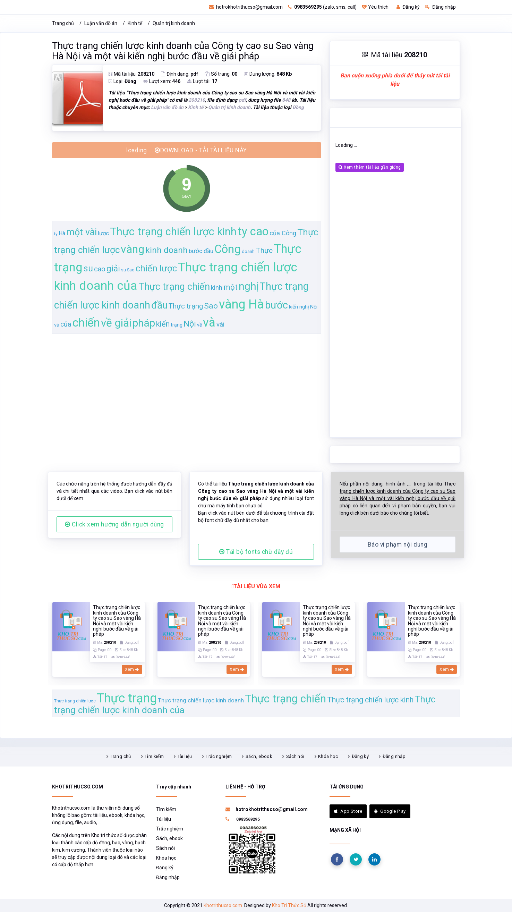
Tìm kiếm (154, 756)
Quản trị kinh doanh (174, 23)
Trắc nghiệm (219, 756)
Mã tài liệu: (131, 74)
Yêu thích (375, 7)
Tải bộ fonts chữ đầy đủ (256, 551)
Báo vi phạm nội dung (397, 544)
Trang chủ (63, 23)
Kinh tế (135, 23)
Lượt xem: (161, 81)
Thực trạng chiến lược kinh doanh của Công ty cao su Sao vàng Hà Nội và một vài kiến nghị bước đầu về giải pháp (183, 51)
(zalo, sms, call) (322, 7)
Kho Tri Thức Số (289, 905)
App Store (348, 811)
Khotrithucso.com (223, 905)
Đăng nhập (440, 7)
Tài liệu (185, 756)
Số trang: (221, 74)
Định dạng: (179, 74)
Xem (132, 669)
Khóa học (328, 756)
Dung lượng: (268, 74)
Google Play (390, 811)
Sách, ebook (259, 756)
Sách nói (295, 756)
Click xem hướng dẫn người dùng (114, 524)
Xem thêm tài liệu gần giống (370, 167)
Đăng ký (408, 7)
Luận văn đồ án (100, 23)
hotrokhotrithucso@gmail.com (246, 7)
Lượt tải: (202, 81)
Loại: (122, 81)
